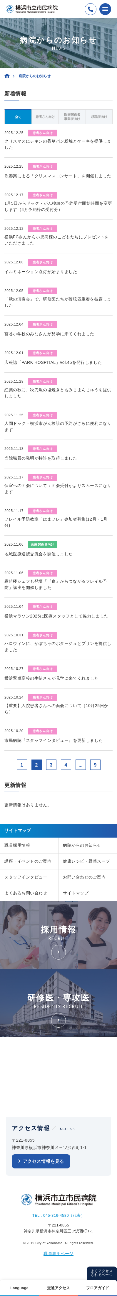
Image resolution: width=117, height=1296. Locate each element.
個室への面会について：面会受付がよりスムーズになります (57, 488)
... (80, 764)
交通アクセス (58, 1288)
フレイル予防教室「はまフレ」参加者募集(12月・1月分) (56, 522)
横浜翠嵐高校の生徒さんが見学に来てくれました (51, 678)
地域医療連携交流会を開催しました (38, 554)
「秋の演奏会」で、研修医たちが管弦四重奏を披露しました (57, 302)
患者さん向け (45, 116)
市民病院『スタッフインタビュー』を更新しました (53, 740)
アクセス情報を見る (43, 1161)
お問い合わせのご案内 (84, 877)
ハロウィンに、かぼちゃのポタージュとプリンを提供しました (57, 646)
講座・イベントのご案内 (27, 861)
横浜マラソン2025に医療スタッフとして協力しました (56, 616)
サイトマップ (75, 893)
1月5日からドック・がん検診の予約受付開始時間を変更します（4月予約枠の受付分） (58, 206)
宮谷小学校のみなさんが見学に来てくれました (49, 333)
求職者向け (99, 116)
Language (19, 1288)
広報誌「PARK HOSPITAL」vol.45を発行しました (53, 362)
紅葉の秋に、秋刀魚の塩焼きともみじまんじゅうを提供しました (57, 392)
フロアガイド (97, 1288)
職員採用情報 (17, 845)
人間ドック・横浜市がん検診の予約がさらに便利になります (57, 426)
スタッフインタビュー (25, 877)
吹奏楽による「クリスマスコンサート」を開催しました (57, 176)
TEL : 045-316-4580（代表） (58, 1215)
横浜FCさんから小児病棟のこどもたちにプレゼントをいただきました (56, 240)
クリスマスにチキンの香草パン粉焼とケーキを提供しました (57, 144)
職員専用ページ (58, 1253)
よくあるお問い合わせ (25, 893)
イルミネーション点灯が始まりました (40, 271)
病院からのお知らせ (82, 845)
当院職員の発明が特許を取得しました (40, 458)
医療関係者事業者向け (72, 116)
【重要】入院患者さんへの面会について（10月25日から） (56, 708)
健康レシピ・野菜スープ (86, 861)
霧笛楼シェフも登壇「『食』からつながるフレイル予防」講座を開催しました (55, 584)
